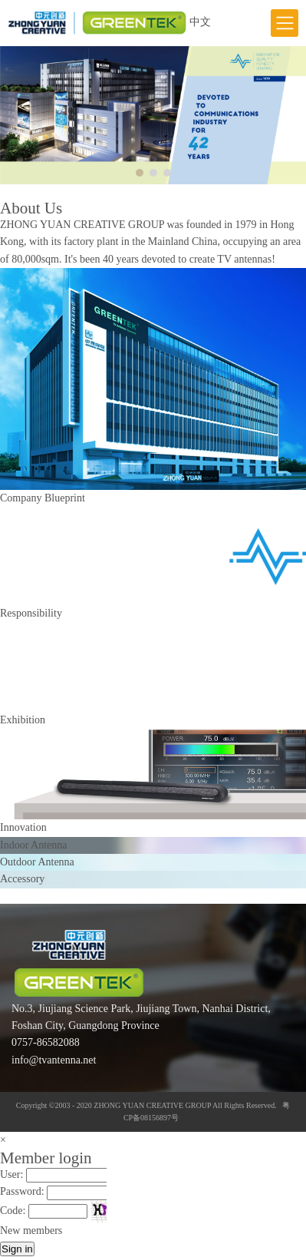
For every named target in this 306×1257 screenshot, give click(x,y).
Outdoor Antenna (37, 862)
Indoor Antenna (33, 845)
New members (31, 1230)
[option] (153, 115)
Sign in (17, 1249)
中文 (200, 22)
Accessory (22, 879)
